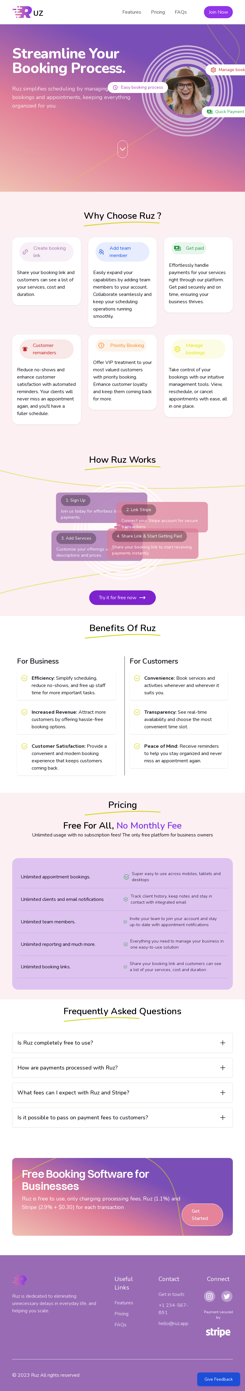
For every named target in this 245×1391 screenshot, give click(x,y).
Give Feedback (219, 1379)
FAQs (181, 12)
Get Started (200, 1215)
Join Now (218, 12)
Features (131, 12)
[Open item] (122, 1043)
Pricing (158, 12)
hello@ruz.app (173, 1323)
